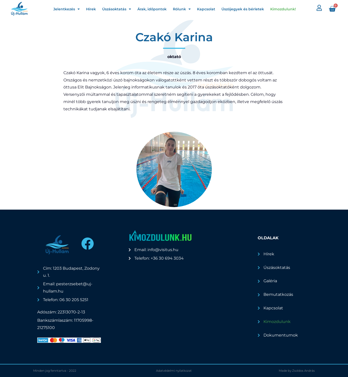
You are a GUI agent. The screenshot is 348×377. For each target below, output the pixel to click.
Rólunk (182, 8)
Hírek (91, 8)
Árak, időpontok (152, 8)
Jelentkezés (66, 8)
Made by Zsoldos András (297, 370)
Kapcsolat (206, 8)
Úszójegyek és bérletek (242, 8)
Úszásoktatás (116, 8)
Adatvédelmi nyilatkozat (174, 370)
